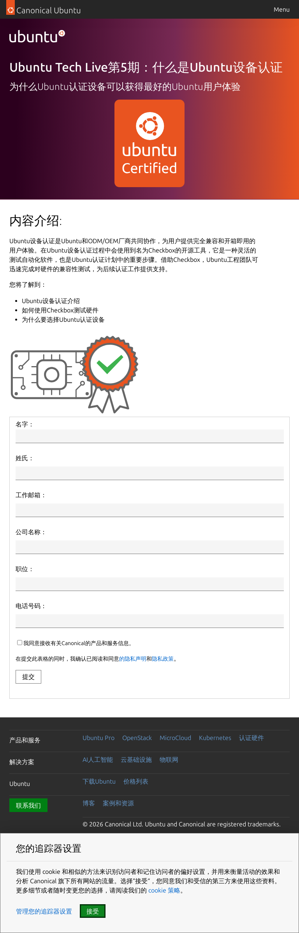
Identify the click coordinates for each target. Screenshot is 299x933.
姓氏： (25, 457)
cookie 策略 (163, 890)
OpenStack (137, 737)
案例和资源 (118, 803)
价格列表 (135, 781)
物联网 (169, 759)
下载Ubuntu (99, 781)
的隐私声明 (132, 659)
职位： (25, 568)
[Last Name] (150, 473)
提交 (28, 676)
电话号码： (31, 605)
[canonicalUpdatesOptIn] (19, 642)
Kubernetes (215, 737)
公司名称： (31, 531)
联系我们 (28, 805)
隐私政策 (163, 659)
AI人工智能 (98, 759)
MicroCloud (175, 737)
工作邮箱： (31, 494)
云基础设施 (136, 759)
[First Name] (150, 436)
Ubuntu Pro (98, 737)
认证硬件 (251, 737)
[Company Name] (150, 547)
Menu (282, 9)
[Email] (150, 510)
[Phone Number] (150, 621)
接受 (92, 911)
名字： (25, 424)
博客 (89, 803)
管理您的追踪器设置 (44, 911)
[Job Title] (150, 584)
